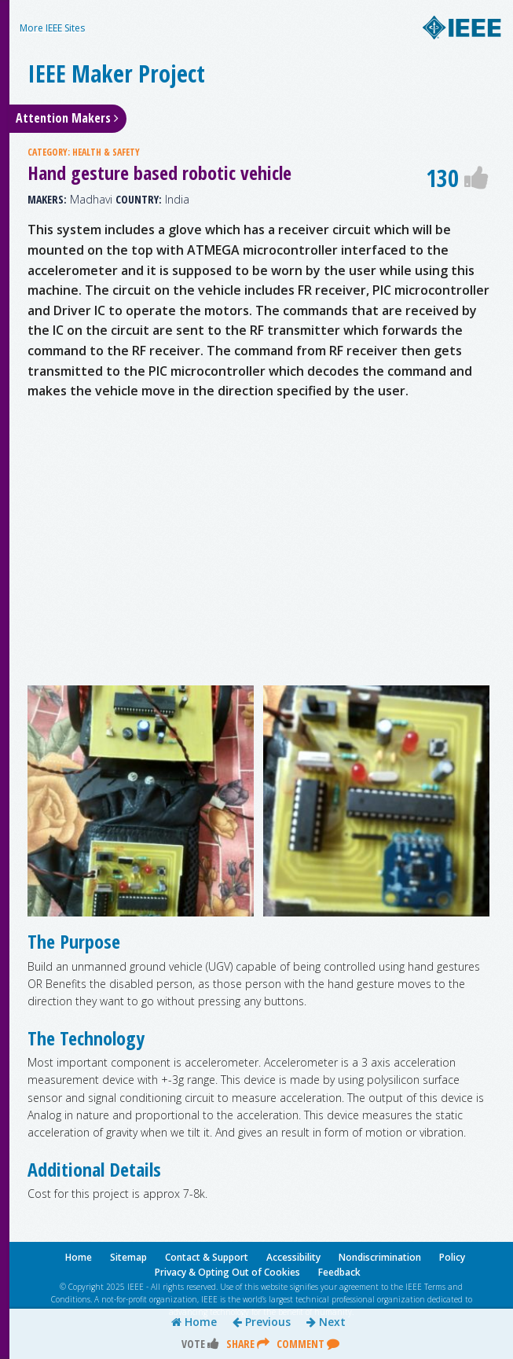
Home (194, 1322)
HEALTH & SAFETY (106, 152)
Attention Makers (67, 118)
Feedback (339, 1272)
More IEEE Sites (52, 28)
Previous (262, 1322)
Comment (308, 1343)
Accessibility (293, 1257)
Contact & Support (206, 1257)
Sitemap (128, 1257)
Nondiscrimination (380, 1257)
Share (247, 1343)
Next (326, 1322)
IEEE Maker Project (116, 73)
